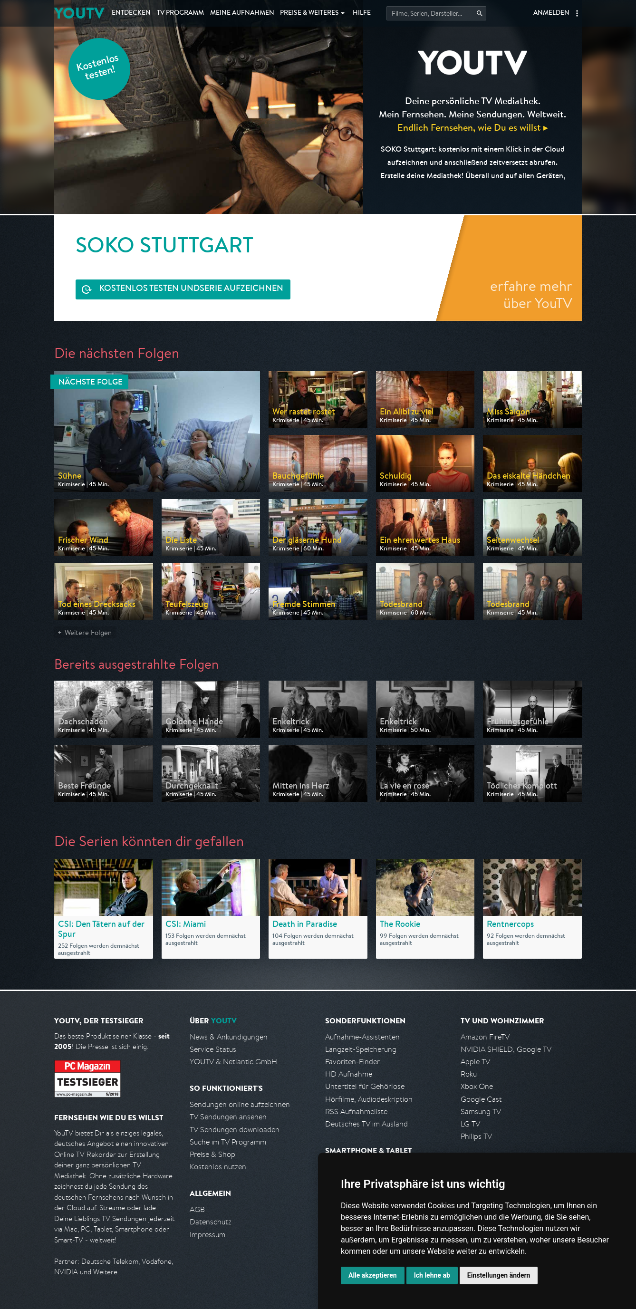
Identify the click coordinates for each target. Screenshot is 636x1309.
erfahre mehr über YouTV (531, 294)
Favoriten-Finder (352, 1062)
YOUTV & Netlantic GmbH (233, 1062)
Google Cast (481, 1099)
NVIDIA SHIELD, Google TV (506, 1049)
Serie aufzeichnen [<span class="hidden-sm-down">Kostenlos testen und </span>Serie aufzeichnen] (191, 289)
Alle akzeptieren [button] (372, 1275)
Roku (469, 1074)
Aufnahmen (242, 13)
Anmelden (551, 13)
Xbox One (477, 1086)
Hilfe (362, 13)
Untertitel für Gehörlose (365, 1086)
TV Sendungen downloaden (234, 1130)
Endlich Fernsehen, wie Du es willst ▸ (472, 127)
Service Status (213, 1049)
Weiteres (309, 13)
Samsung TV (481, 1111)
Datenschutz (210, 1222)
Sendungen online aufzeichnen (240, 1104)
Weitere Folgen (88, 632)
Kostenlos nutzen (218, 1167)
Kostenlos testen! (98, 68)
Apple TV (475, 1062)
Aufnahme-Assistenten (362, 1037)
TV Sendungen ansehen (228, 1117)
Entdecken (131, 13)
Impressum (207, 1235)
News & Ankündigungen (229, 1037)
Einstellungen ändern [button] (498, 1275)
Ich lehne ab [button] (432, 1275)
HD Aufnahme (348, 1074)
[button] (577, 13)
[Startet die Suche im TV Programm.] (436, 13)
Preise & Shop (212, 1154)
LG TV (470, 1124)
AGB (197, 1209)
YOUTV (79, 13)
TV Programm (180, 13)
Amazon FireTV (485, 1037)
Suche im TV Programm (228, 1142)
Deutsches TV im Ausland (366, 1124)
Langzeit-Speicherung (360, 1049)
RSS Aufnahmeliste (356, 1111)
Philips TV (476, 1136)
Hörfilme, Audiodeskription (369, 1099)
